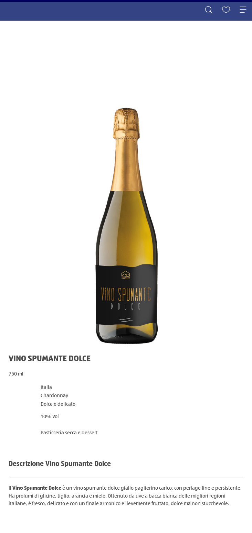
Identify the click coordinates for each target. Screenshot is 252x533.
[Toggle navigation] (243, 10)
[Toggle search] (208, 10)
